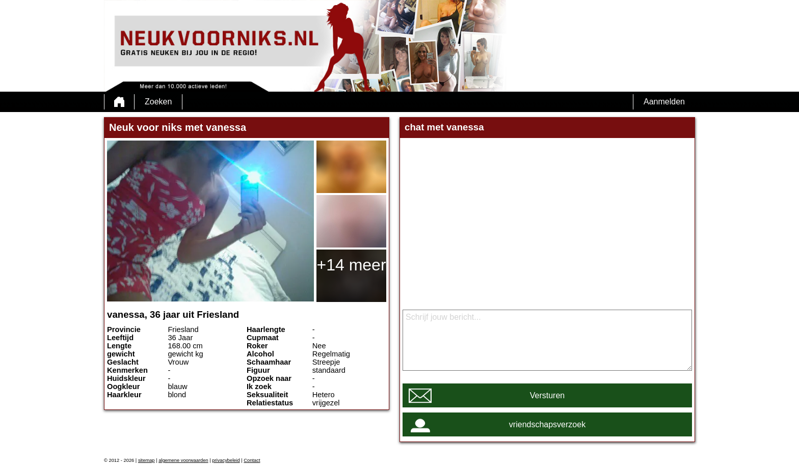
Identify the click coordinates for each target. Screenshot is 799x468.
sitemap (146, 460)
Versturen (547, 395)
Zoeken (158, 101)
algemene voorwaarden (183, 460)
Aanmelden (664, 101)
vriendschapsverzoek (547, 424)
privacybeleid (225, 460)
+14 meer (351, 265)
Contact (252, 460)
